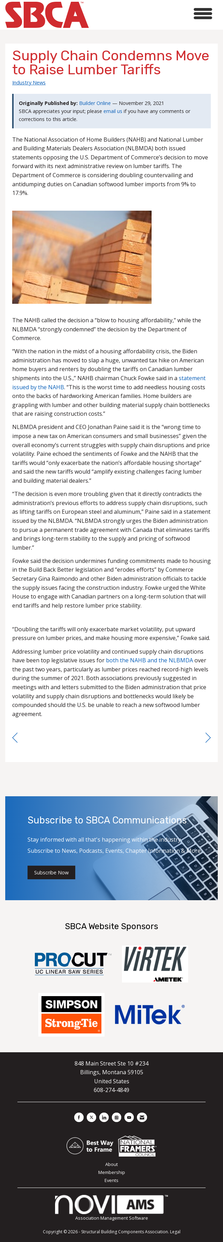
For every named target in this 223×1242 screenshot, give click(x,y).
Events (111, 1180)
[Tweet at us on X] (91, 1117)
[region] (208, 738)
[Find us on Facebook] (79, 1117)
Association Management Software (111, 1208)
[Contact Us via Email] (142, 1117)
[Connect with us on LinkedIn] (104, 1117)
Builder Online (95, 103)
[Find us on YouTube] (129, 1117)
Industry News (29, 82)
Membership (111, 1172)
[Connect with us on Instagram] (116, 1117)
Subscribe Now (51, 872)
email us (112, 111)
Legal (175, 1232)
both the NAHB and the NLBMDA (149, 660)
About (111, 1164)
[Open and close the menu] (152, 14)
